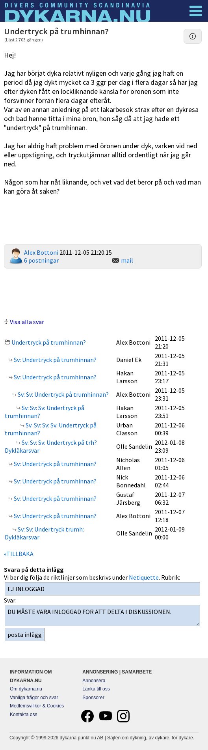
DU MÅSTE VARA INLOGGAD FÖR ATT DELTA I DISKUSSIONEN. (102, 615)
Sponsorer (93, 697)
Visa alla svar (27, 322)
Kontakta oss (23, 714)
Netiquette (144, 577)
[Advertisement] (103, 292)
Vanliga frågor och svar (34, 697)
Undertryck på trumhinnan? (48, 342)
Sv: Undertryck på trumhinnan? (55, 360)
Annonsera (93, 680)
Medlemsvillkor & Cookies (37, 706)
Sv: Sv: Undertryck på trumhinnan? (63, 394)
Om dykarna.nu (26, 689)
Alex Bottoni (41, 252)
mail (127, 260)
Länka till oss (96, 689)
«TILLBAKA (18, 554)
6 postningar (41, 260)
